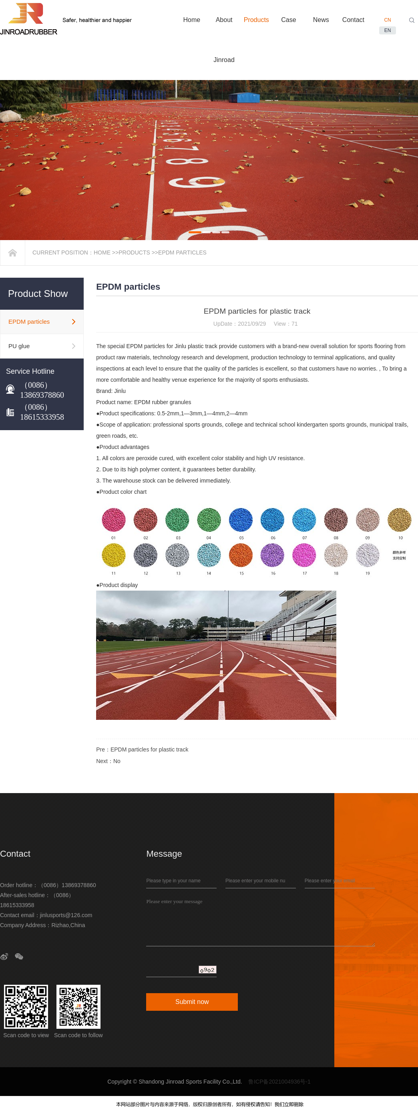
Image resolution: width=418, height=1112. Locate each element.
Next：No (108, 761)
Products (134, 252)
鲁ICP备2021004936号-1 (279, 1081)
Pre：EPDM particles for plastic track (142, 749)
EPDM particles (182, 252)
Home (102, 252)
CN (387, 20)
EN (387, 30)
